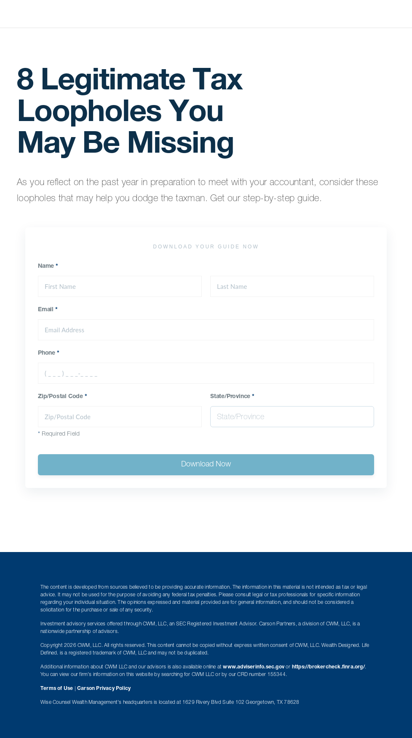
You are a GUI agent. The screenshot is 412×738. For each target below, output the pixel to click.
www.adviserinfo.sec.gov (253, 667)
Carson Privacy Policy (104, 688)
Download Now (206, 465)
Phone (48, 353)
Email (48, 310)
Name (48, 266)
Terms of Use (56, 688)
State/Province (232, 397)
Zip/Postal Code (62, 397)
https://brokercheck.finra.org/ (328, 667)
